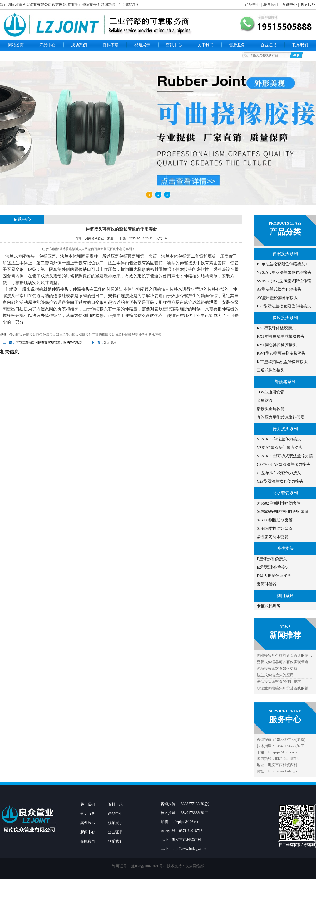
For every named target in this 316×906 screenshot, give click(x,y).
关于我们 (205, 45)
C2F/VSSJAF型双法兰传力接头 (283, 464)
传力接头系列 (285, 429)
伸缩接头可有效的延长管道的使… (284, 655)
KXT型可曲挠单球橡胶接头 (280, 336)
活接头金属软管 (270, 409)
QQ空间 (47, 249)
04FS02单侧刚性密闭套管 (279, 503)
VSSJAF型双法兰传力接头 (279, 447)
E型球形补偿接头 (272, 559)
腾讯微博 (72, 249)
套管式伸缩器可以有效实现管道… (284, 662)
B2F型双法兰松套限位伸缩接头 (284, 306)
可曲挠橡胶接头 (103, 334)
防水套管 (155, 334)
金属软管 (265, 400)
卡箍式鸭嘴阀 (268, 606)
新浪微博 (59, 249)
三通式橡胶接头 (270, 370)
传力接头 (15, 334)
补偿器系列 (285, 381)
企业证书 (268, 45)
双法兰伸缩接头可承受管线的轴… (284, 688)
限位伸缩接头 (45, 334)
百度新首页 (102, 249)
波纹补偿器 (123, 334)
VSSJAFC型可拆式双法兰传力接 (285, 456)
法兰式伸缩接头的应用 (275, 675)
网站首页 (16, 45)
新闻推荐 (285, 635)
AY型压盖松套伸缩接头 (277, 298)
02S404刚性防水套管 (275, 520)
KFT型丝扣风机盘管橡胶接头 (282, 362)
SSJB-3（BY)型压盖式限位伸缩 (284, 281)
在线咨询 (87, 841)
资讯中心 (289, 5)
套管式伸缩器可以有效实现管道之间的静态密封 (49, 342)
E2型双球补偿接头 (273, 567)
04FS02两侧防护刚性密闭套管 (283, 512)
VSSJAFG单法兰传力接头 (279, 439)
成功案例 (79, 45)
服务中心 (285, 719)
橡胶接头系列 (285, 317)
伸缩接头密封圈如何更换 (277, 668)
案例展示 (87, 823)
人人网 (83, 249)
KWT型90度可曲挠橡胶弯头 (281, 353)
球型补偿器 (140, 334)
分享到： (128, 249)
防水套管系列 (285, 493)
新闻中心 (87, 832)
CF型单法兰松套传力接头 (279, 473)
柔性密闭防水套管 (272, 537)
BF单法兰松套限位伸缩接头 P (282, 264)
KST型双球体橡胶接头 (276, 328)
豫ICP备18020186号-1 (148, 866)
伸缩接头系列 (285, 253)
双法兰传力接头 (67, 334)
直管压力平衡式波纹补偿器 (280, 417)
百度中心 (116, 249)
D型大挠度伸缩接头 (274, 576)
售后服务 (307, 5)
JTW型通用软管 (270, 392)
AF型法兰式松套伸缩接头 (279, 289)
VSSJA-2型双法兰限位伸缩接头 (284, 272)
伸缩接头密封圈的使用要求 (279, 682)
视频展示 (142, 45)
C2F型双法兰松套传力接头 (280, 481)
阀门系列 (285, 595)
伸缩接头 (29, 334)
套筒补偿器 (266, 584)
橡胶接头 (85, 334)
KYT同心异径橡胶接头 (277, 345)
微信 (91, 249)
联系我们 (270, 5)
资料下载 (110, 45)
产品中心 (252, 5)
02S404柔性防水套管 (275, 528)
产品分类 (285, 231)
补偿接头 (285, 548)
